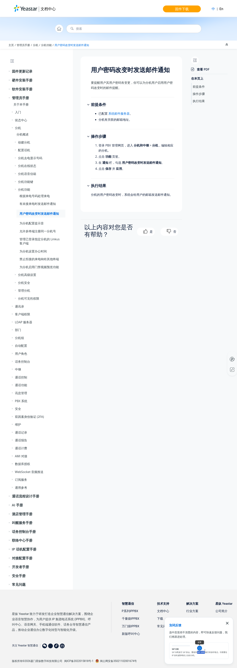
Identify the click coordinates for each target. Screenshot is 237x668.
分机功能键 (25, 182)
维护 (18, 424)
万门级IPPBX (130, 626)
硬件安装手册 (22, 80)
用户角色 (21, 354)
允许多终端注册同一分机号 (38, 231)
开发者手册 (20, 567)
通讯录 (19, 306)
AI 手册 (17, 505)
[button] (9, 71)
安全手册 (19, 575)
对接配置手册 (22, 558)
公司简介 (221, 611)
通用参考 (21, 488)
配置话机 (24, 150)
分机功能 (46, 45)
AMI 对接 (21, 456)
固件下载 (182, 9)
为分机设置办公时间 (33, 251)
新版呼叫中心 (131, 634)
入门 (18, 112)
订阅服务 (21, 480)
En (221, 9)
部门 (18, 330)
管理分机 (24, 290)
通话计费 (21, 448)
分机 (35, 45)
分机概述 (22, 134)
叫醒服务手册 (22, 522)
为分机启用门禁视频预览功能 (39, 267)
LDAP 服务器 (23, 322)
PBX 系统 (21, 401)
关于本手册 (21, 104)
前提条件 (199, 87)
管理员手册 (23, 45)
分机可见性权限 (28, 298)
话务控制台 (22, 361)
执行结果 (199, 101)
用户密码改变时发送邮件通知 (72, 45)
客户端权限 (22, 314)
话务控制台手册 (24, 531)
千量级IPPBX (130, 618)
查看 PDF (203, 69)
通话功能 (21, 385)
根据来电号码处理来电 (35, 196)
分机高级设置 (27, 275)
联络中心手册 (22, 540)
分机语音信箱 (27, 174)
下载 (160, 618)
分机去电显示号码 (30, 158)
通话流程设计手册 (25, 496)
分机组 (19, 338)
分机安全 (24, 283)
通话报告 (21, 440)
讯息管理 (21, 393)
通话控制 (21, 377)
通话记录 (21, 432)
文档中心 (48, 8)
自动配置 (21, 346)
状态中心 (21, 120)
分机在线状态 (27, 166)
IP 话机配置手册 (24, 549)
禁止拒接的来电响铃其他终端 (39, 259)
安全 (18, 409)
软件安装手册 (22, 89)
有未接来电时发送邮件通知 (38, 204)
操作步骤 (199, 94)
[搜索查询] (133, 28)
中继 (18, 369)
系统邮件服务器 (119, 113)
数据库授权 (22, 464)
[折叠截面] (227, 45)
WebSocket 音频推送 (29, 472)
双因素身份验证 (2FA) (29, 417)
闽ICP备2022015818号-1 (78, 661)
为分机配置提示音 (32, 223)
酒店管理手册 (22, 514)
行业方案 (192, 611)
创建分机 (24, 142)
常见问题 (19, 584)
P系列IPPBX (130, 611)
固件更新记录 (22, 71)
